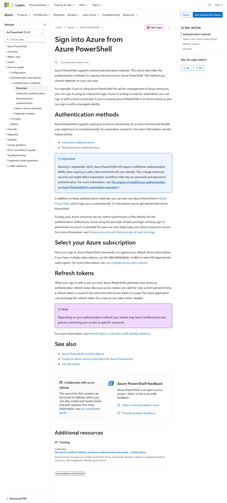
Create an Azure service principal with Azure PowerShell (97, 359)
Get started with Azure (208, 14)
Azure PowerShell (89, 27)
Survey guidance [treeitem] (16, 145)
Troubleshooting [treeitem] (16, 155)
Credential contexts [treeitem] (24, 113)
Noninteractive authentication (81, 147)
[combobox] (25, 32)
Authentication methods (197, 34)
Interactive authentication (78, 142)
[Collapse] (45, 24)
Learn (59, 27)
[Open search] (209, 5)
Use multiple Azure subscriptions (126, 263)
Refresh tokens (191, 44)
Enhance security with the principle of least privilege (121, 232)
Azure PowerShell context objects (83, 354)
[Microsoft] (6, 5)
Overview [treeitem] (21, 88)
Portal (185, 14)
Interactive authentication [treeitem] (30, 93)
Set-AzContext (71, 364)
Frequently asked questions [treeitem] (22, 160)
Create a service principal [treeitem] (27, 108)
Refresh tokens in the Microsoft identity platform (119, 333)
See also (187, 48)
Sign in (219, 4)
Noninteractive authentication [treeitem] (24, 101)
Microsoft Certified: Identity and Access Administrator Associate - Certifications (100, 452)
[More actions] (169, 27)
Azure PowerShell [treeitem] (17, 46)
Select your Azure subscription (200, 39)
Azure (71, 27)
